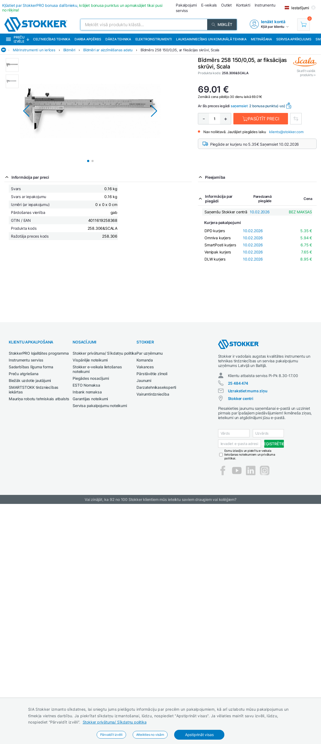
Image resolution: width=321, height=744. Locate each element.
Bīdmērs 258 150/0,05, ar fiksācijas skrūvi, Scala (180, 50)
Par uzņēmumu (149, 353)
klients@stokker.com (286, 132)
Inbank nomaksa (87, 392)
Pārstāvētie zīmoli (151, 373)
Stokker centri (240, 398)
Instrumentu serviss (26, 360)
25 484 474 (238, 383)
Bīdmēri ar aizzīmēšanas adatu (108, 50)
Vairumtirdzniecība (152, 394)
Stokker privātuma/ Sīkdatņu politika (115, 722)
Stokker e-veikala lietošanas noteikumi (97, 369)
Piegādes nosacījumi (91, 378)
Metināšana (261, 39)
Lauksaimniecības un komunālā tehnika (211, 39)
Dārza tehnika (118, 39)
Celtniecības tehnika (51, 39)
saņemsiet (239, 106)
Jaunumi (143, 380)
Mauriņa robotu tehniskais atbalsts (39, 398)
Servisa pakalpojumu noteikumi (100, 405)
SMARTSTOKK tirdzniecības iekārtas (33, 389)
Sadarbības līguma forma (31, 366)
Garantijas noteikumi (90, 398)
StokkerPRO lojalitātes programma (39, 353)
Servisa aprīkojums (293, 39)
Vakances (145, 366)
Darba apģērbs (88, 39)
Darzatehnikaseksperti (156, 387)
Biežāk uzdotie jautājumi (30, 380)
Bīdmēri (69, 50)
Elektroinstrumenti (153, 39)
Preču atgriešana (23, 373)
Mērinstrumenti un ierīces (34, 50)
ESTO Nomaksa (86, 385)
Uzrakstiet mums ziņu (248, 391)
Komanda (144, 360)
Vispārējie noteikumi (90, 360)
